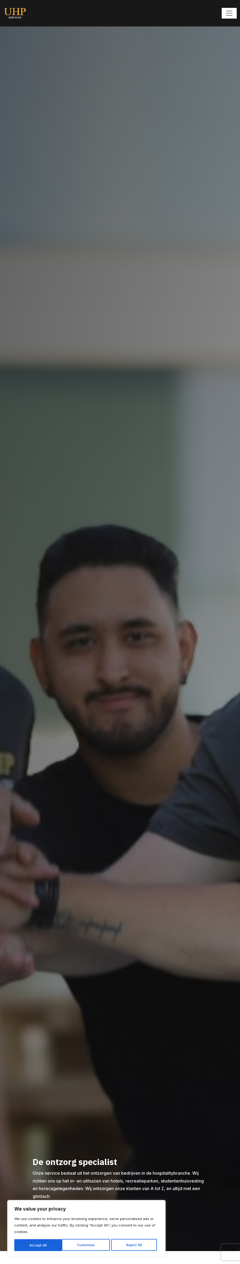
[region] (70, 1221)
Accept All (105, 1241)
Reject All (71, 1241)
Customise (35, 1241)
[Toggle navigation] (229, 13)
